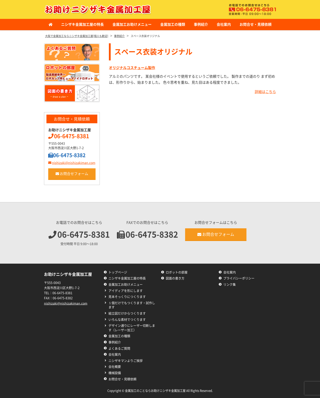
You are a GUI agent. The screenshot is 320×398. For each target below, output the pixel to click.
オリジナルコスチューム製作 (132, 68)
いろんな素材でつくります (127, 319)
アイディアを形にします (125, 290)
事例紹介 (201, 24)
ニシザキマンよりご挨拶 (125, 360)
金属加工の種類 (172, 24)
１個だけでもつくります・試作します (131, 305)
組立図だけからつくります (127, 313)
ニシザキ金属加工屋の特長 (82, 24)
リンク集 (229, 284)
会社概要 (114, 366)
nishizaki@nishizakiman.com (71, 162)
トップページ (117, 272)
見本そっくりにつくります (127, 296)
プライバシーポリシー (238, 278)
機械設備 (114, 372)
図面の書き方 (175, 278)
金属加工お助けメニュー (132, 24)
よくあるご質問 (119, 348)
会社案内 (224, 24)
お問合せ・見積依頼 (256, 24)
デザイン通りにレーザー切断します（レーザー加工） (131, 328)
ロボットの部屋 (177, 272)
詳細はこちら (265, 92)
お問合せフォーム (72, 173)
